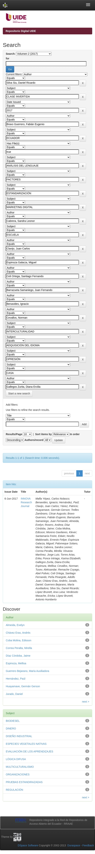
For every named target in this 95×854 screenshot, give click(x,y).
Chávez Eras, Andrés (18, 632)
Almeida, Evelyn (15, 625)
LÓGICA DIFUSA (16, 759)
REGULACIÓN (14, 789)
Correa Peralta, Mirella (19, 648)
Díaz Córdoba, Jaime (18, 655)
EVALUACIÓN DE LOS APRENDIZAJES (29, 751)
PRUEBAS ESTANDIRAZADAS (24, 782)
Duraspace (73, 845)
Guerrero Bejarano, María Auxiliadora (27, 670)
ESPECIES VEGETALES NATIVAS (26, 743)
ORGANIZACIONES (18, 774)
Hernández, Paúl (15, 678)
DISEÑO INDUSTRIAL (19, 736)
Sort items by (43, 434)
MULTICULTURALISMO (20, 766)
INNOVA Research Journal (26, 502)
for (7, 58)
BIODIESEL (13, 720)
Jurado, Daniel (14, 693)
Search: (10, 53)
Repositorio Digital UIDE (21, 31)
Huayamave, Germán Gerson (23, 686)
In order (75, 434)
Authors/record (33, 439)
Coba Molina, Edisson (18, 640)
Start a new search (19, 393)
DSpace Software (28, 845)
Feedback (88, 845)
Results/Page (14, 434)
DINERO (11, 728)
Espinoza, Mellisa (16, 663)
